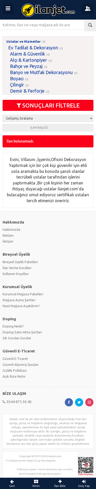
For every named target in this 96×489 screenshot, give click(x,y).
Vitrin (36, 483)
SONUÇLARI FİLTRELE (48, 105)
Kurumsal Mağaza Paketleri (23, 294)
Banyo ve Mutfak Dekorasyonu (41, 72)
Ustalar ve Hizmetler (23, 41)
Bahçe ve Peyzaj (26, 66)
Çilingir (17, 84)
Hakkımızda (11, 229)
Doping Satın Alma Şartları (22, 332)
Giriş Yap (84, 483)
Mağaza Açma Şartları (19, 300)
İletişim (8, 241)
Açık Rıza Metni (14, 376)
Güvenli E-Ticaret (15, 358)
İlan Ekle (60, 483)
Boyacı (17, 78)
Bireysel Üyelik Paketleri (20, 262)
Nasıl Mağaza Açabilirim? (21, 306)
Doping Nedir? (13, 326)
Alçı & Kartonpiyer (28, 60)
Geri (12, 483)
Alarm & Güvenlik (27, 53)
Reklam (8, 235)
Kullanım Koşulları (16, 273)
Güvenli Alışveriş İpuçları (21, 364)
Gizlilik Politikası (15, 370)
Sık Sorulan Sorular (17, 338)
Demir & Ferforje (27, 90)
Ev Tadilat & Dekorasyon (33, 47)
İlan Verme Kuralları (17, 268)
